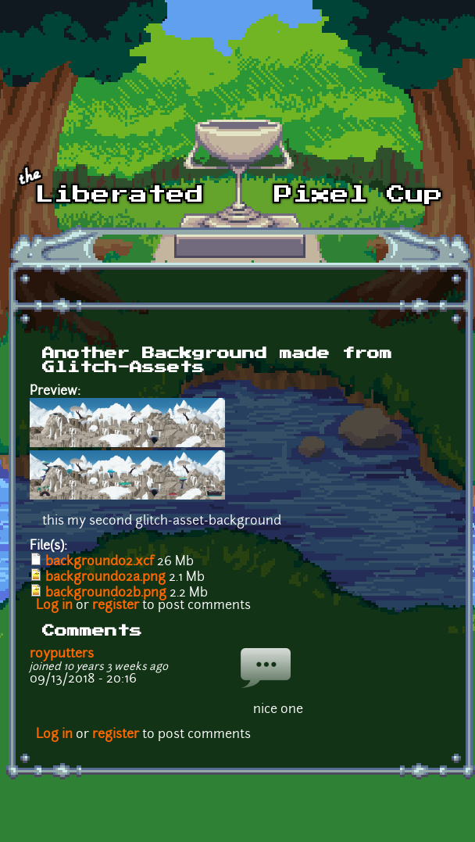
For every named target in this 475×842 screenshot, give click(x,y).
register (115, 606)
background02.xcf (99, 562)
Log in (54, 606)
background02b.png (105, 593)
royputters (62, 654)
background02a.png (105, 577)
